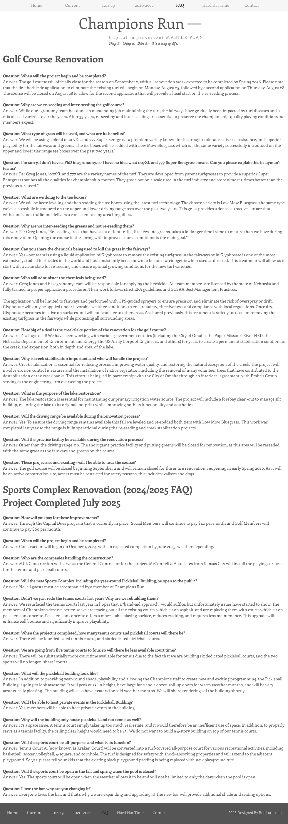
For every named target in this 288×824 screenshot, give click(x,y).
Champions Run (131, 23)
